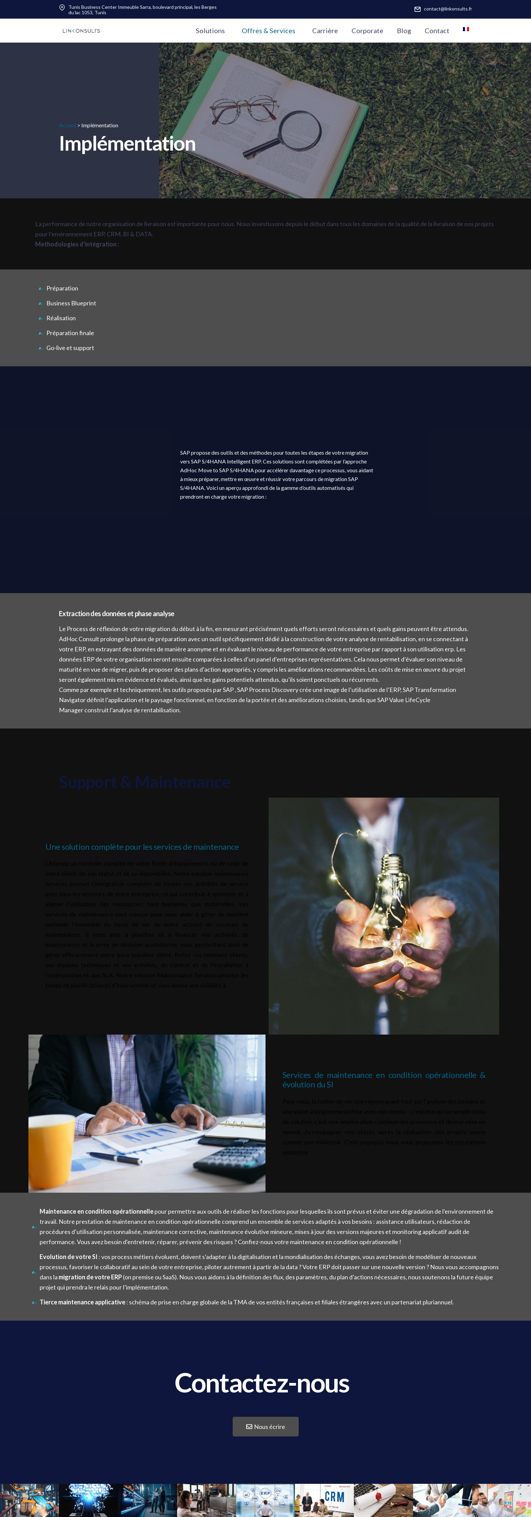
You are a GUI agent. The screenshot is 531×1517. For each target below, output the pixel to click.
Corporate (367, 30)
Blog (404, 30)
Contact (437, 30)
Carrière (325, 30)
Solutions (210, 30)
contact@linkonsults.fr (448, 9)
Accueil (67, 125)
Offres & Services (268, 30)
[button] (266, 1426)
